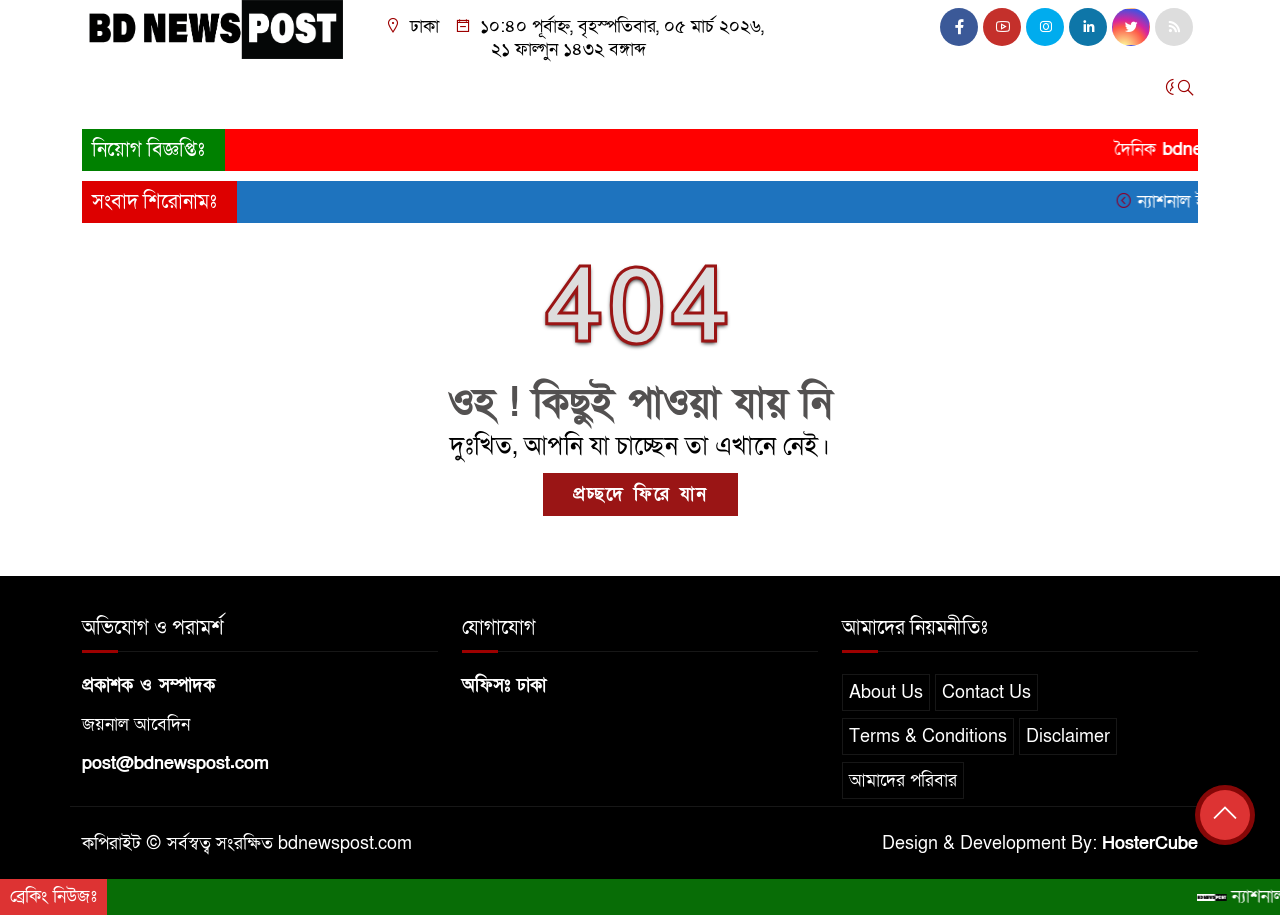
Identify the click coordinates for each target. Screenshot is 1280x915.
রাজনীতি (351, 92)
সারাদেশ (249, 92)
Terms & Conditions (928, 736)
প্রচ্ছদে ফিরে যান (640, 494)
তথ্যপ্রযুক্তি (696, 92)
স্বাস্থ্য (847, 92)
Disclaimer (1068, 736)
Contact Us (986, 692)
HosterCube (1150, 843)
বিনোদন (781, 92)
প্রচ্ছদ (110, 92)
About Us (886, 692)
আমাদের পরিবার (903, 780)
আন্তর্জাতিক (518, 92)
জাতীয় (175, 92)
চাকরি (906, 92)
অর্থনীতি (430, 92)
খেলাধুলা (608, 92)
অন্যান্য (972, 92)
